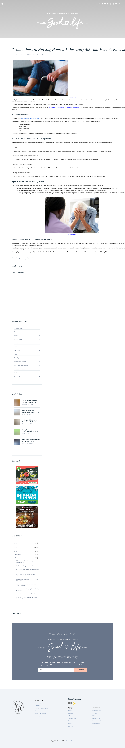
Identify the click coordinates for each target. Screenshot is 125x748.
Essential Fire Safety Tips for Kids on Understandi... (26, 598)
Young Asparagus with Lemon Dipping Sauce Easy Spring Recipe (31, 431)
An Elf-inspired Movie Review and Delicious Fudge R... (25, 575)
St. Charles (17, 376)
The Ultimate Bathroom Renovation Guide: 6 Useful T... (26, 584)
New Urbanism (96, 718)
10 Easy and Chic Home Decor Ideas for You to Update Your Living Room (30, 421)
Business (37, 4)
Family (16, 335)
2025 (15, 547)
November (18, 558)
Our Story (95, 713)
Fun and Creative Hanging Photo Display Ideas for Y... (27, 589)
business (21, 259)
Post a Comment (38, 55)
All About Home (18, 328)
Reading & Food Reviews (21, 365)
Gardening (17, 373)
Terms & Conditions (98, 721)
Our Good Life (70, 741)
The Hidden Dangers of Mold (24, 566)
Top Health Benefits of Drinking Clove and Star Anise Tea (29, 401)
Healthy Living (18, 339)
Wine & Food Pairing (20, 361)
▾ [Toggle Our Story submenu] (47, 4)
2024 (15, 551)
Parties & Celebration (20, 369)
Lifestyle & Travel (24, 4)
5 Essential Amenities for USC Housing (27, 594)
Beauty (16, 343)
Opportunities (55, 4)
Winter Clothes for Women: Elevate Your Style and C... (27, 570)
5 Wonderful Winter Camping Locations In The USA (30, 411)
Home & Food (9, 4)
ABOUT (44, 4)
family (30, 259)
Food (15, 346)
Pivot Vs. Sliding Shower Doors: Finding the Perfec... (27, 579)
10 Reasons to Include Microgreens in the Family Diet (27, 561)
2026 (15, 543)
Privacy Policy (96, 723)
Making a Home (97, 716)
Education (17, 350)
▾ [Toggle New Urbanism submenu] (31, 4)
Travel (15, 354)
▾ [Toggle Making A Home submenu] (15, 4)
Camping (16, 358)
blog (14, 259)
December (18, 554)
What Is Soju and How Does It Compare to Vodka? (31, 440)
